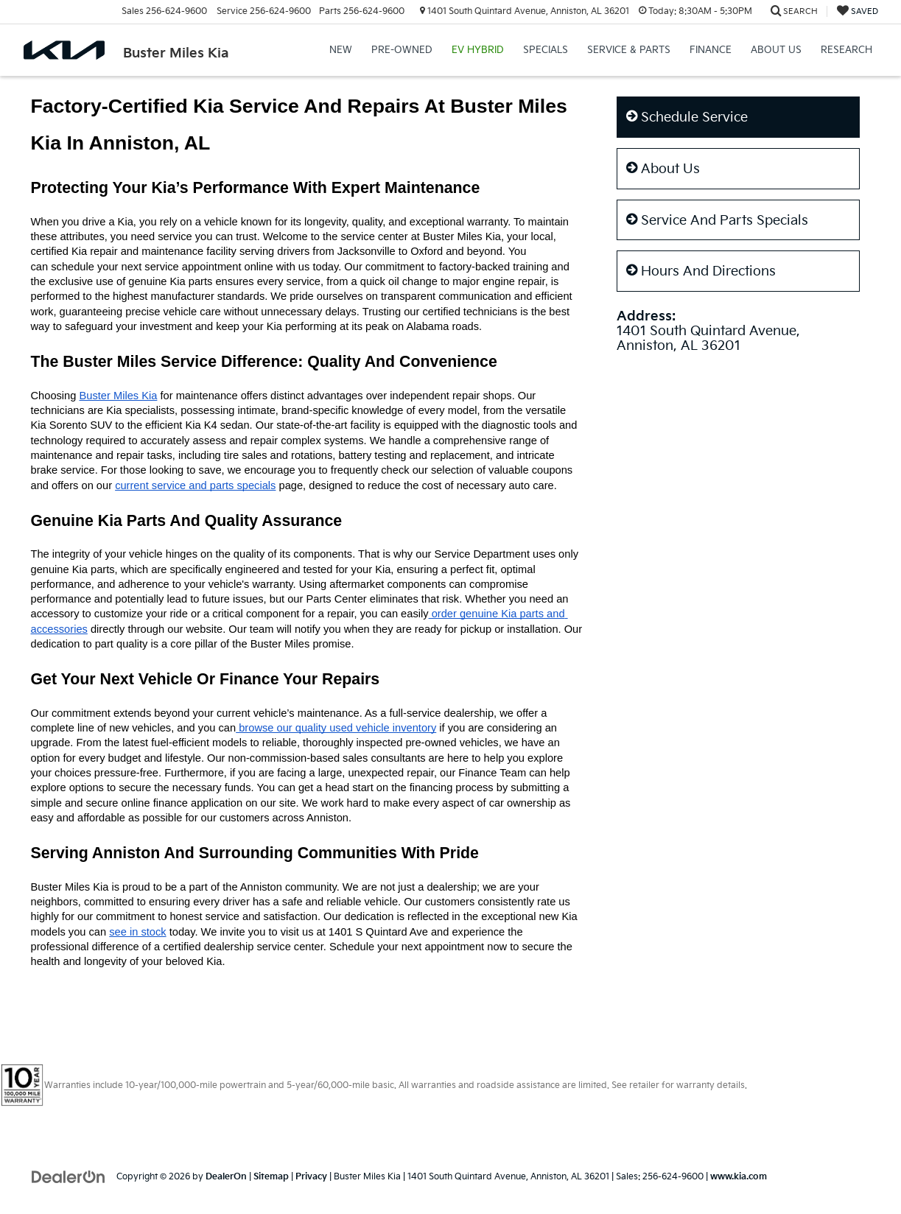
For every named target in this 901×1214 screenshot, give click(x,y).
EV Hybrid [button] (478, 50)
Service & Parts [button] (628, 50)
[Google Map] (738, 508)
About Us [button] (776, 50)
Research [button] (846, 50)
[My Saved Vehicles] (857, 11)
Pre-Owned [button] (401, 50)
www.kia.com (738, 1176)
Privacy (311, 1176)
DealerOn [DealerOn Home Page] (226, 1176)
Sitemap (271, 1176)
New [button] (340, 50)
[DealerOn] (68, 1176)
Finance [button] (711, 50)
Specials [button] (545, 50)
